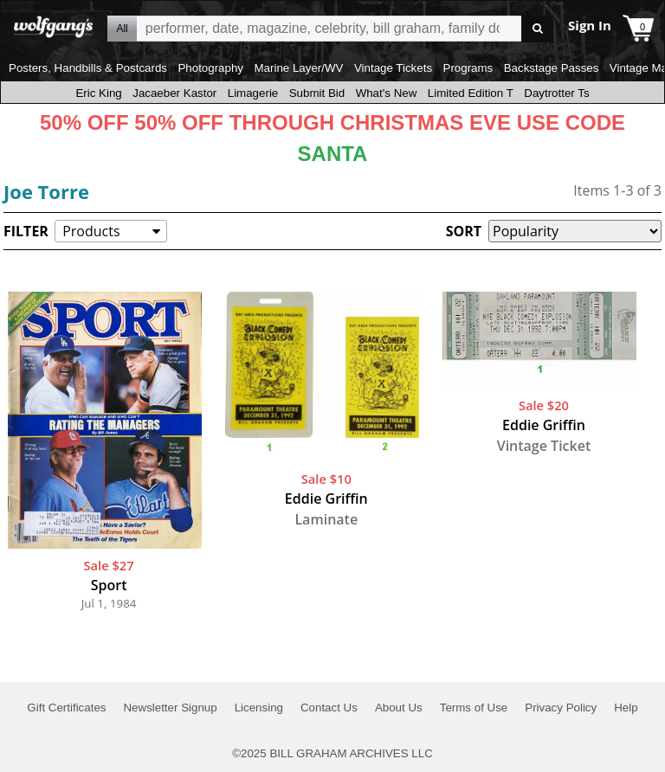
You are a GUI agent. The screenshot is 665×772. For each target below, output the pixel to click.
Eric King (98, 93)
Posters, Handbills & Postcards (88, 67)
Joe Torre (46, 191)
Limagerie (253, 93)
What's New (386, 93)
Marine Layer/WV (298, 67)
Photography (210, 67)
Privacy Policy (561, 707)
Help (625, 707)
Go (537, 29)
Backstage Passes (551, 67)
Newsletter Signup (169, 707)
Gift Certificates (66, 707)
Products (90, 231)
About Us (399, 707)
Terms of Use (474, 707)
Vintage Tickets (393, 67)
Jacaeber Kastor (174, 93)
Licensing (259, 707)
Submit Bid (317, 93)
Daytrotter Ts (556, 93)
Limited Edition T (470, 93)
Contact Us (329, 707)
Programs (468, 67)
